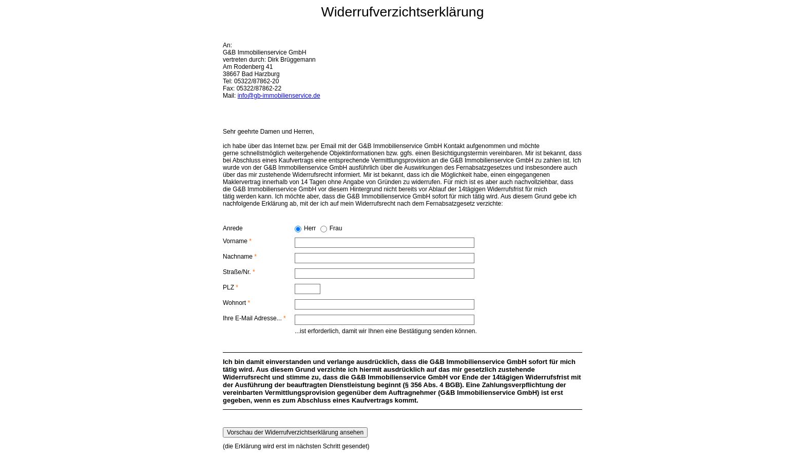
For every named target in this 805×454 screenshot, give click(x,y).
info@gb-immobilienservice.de (279, 95)
